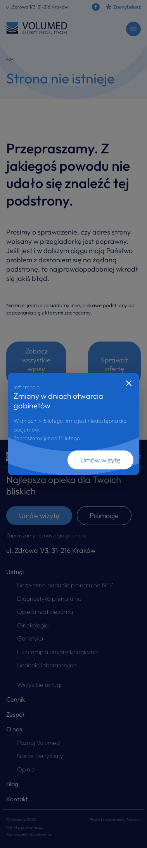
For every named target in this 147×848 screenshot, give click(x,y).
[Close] (128, 383)
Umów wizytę (100, 459)
